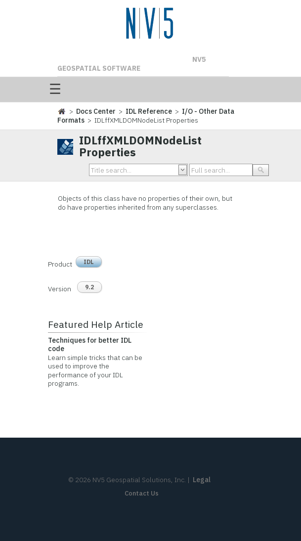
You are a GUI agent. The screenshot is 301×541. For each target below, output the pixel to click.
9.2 (89, 287)
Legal (202, 479)
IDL (89, 262)
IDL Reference (149, 111)
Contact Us (142, 493)
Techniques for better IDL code (89, 345)
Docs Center (96, 111)
